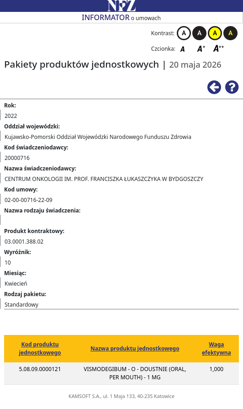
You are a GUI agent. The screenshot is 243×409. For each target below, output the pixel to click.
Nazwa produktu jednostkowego (135, 348)
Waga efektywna (216, 348)
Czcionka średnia (201, 48)
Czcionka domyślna (185, 48)
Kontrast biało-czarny (184, 33)
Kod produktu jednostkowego (40, 348)
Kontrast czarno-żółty (230, 33)
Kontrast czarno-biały (199, 33)
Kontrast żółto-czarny (215, 33)
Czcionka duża (218, 48)
